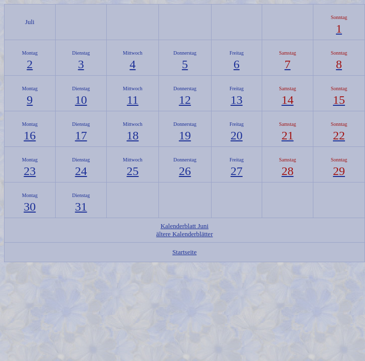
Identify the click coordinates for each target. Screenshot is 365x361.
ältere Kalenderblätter (184, 234)
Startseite (184, 252)
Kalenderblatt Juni (184, 226)
